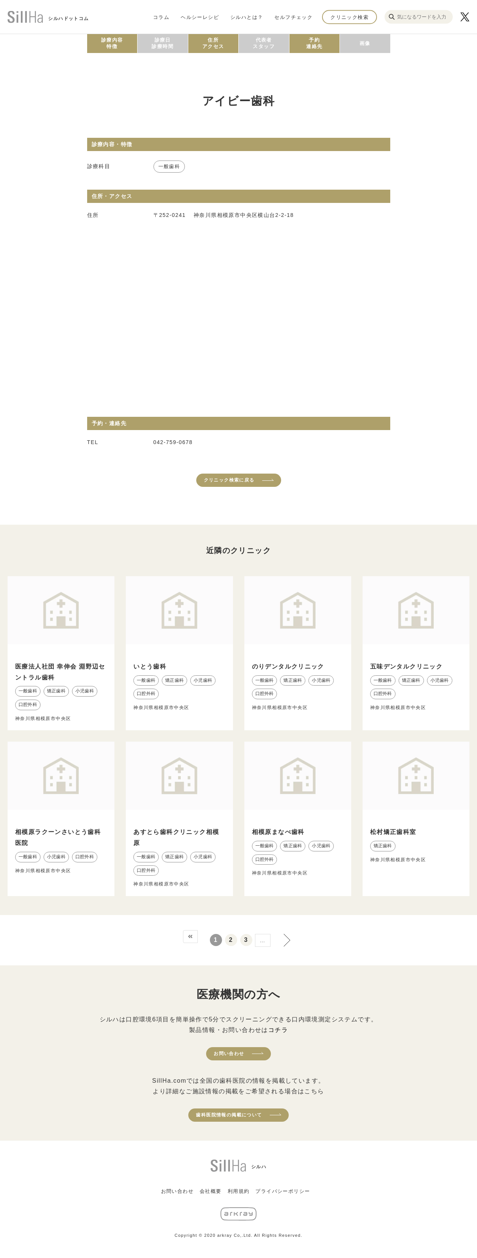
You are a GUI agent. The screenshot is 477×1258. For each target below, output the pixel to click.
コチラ (278, 1030)
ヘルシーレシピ (200, 17)
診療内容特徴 (112, 43)
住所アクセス (213, 43)
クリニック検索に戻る (229, 480)
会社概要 (211, 1191)
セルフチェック (293, 17)
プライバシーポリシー (282, 1191)
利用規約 (239, 1191)
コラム (161, 17)
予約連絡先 (314, 43)
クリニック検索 (349, 17)
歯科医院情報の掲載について (229, 1115)
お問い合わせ (229, 1053)
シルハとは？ (246, 17)
